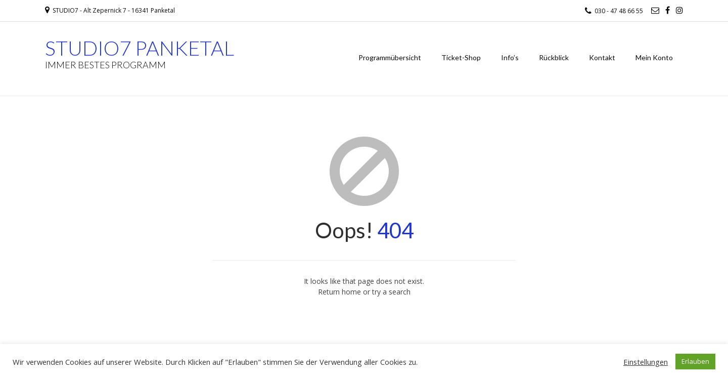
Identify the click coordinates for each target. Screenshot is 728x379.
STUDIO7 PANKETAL (139, 48)
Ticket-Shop (461, 57)
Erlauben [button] (695, 361)
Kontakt (602, 57)
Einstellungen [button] (645, 361)
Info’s (510, 57)
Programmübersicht (389, 57)
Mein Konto (654, 57)
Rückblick (554, 57)
